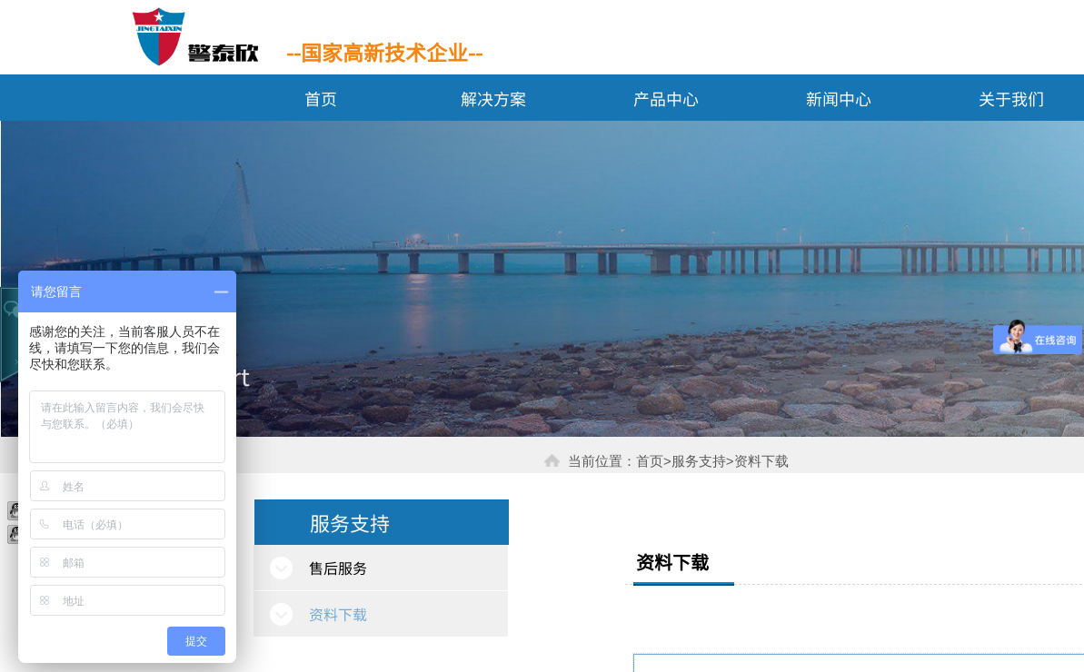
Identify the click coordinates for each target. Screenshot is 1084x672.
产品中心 (666, 98)
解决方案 (493, 98)
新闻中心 (838, 98)
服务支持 (350, 522)
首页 (320, 98)
